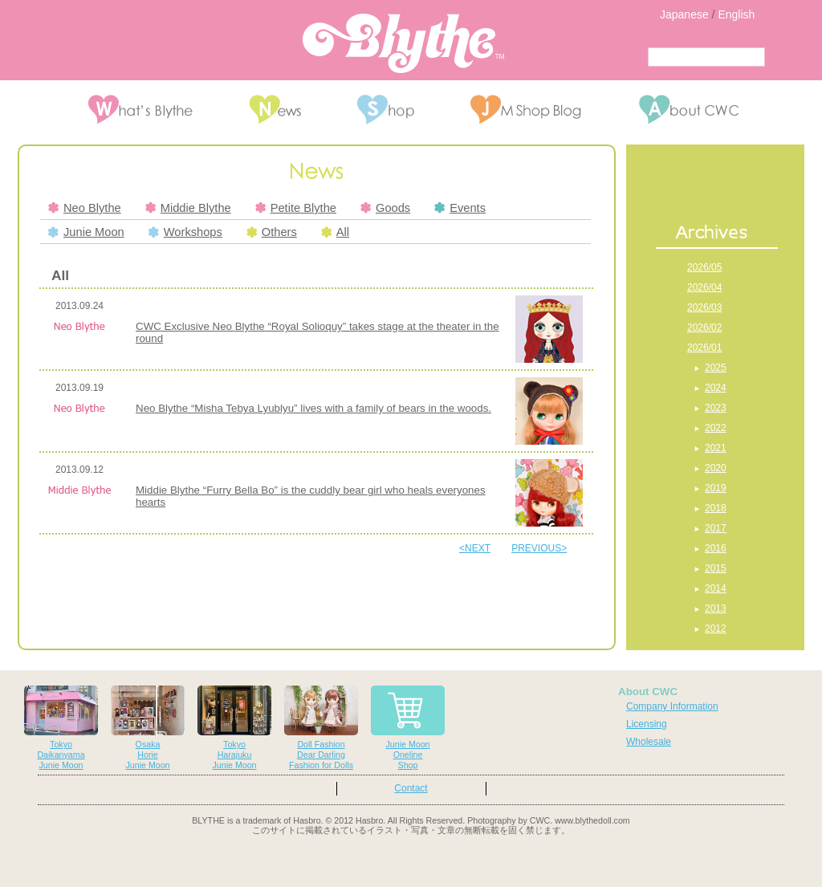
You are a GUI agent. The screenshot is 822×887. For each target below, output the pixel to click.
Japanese (684, 14)
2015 (715, 568)
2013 (715, 608)
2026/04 (704, 287)
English (736, 14)
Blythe (403, 43)
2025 (715, 367)
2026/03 (704, 307)
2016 (715, 548)
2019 (715, 488)
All (335, 232)
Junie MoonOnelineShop (408, 728)
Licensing (646, 724)
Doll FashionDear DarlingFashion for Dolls (321, 728)
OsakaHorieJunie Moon (148, 728)
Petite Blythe (295, 207)
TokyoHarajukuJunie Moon (234, 728)
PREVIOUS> (539, 548)
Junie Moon (86, 232)
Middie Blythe (188, 207)
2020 (715, 468)
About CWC (648, 692)
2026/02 (704, 327)
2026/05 (704, 267)
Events (460, 207)
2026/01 (704, 347)
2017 (715, 528)
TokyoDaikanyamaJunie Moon (61, 728)
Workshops (185, 232)
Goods (385, 207)
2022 (715, 427)
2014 (715, 588)
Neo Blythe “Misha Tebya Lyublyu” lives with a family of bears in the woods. (313, 408)
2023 (715, 407)
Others (271, 232)
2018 (715, 508)
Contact (410, 788)
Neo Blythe (84, 207)
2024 (715, 387)
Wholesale (648, 741)
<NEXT (474, 548)
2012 (715, 628)
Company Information (672, 706)
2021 (715, 448)
